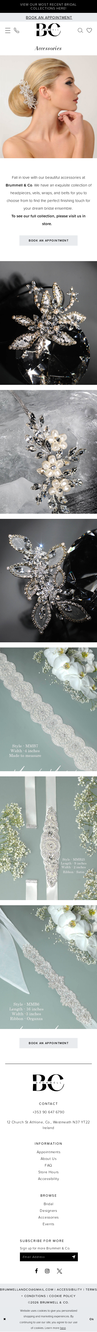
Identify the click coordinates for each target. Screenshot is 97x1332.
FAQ (48, 1165)
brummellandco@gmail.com (27, 1289)
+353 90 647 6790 (48, 1111)
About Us (49, 1158)
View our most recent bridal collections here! (48, 6)
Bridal (48, 1203)
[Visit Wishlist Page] (89, 30)
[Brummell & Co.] (48, 30)
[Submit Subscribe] (73, 1257)
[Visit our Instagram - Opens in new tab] (47, 1271)
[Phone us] (16, 30)
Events (48, 1223)
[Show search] (80, 30)
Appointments (49, 1151)
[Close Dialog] (4, 1319)
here (63, 1328)
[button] (7, 30)
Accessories (48, 1217)
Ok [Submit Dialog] (91, 1319)
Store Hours (48, 1171)
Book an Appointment (49, 240)
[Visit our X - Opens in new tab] (59, 1271)
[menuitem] (7, 30)
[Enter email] (49, 1257)
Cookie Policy (62, 1296)
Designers (48, 1210)
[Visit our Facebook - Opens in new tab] (36, 1271)
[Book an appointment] (48, 17)
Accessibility (48, 1178)
